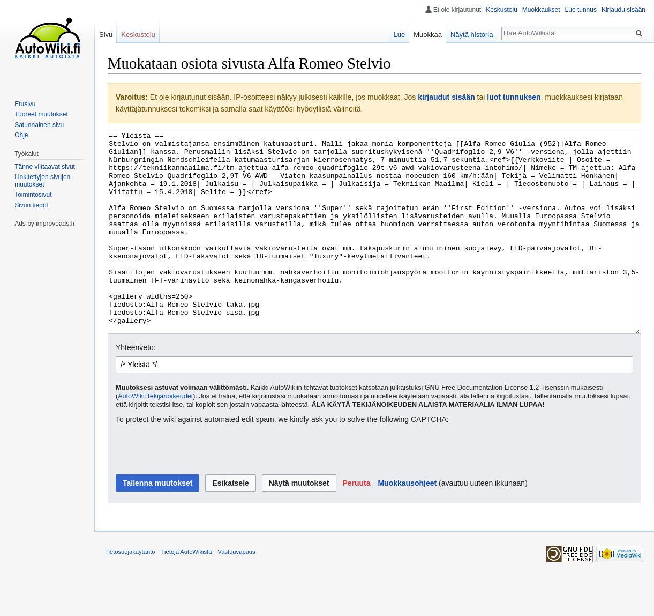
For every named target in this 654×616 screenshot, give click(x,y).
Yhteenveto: (136, 387)
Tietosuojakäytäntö (130, 592)
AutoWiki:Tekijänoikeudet (155, 436)
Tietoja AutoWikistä (186, 592)
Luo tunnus (581, 9)
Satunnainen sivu (39, 125)
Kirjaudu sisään (623, 9)
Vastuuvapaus (236, 592)
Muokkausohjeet (407, 523)
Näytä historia (471, 35)
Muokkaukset (541, 9)
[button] (356, 523)
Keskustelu (501, 9)
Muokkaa (428, 35)
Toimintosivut (32, 194)
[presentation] (197, 490)
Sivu (105, 35)
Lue (399, 35)
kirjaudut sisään (446, 97)
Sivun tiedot (31, 205)
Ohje (21, 135)
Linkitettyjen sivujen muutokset (42, 180)
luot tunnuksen (513, 97)
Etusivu (24, 104)
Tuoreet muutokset (41, 114)
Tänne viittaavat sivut (44, 166)
